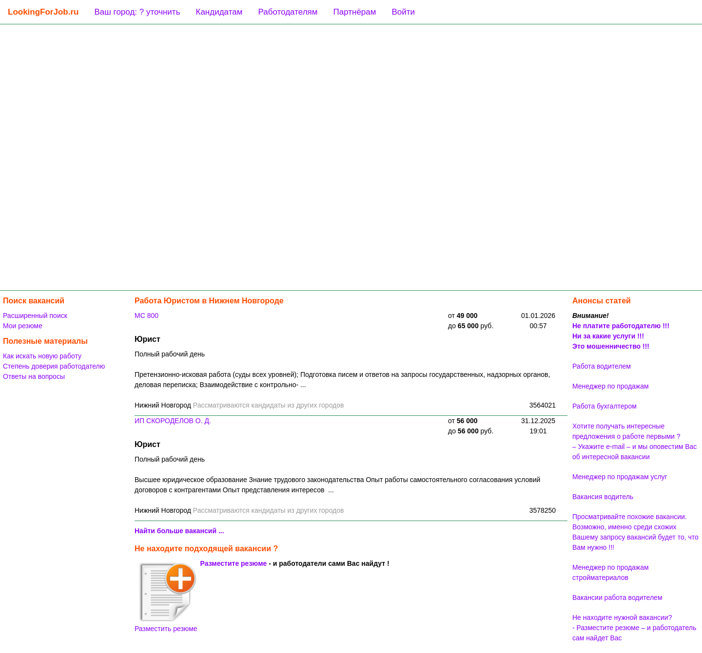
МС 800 (146, 315)
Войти (403, 12)
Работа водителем (601, 366)
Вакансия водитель (602, 497)
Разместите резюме (233, 563)
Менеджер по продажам (610, 386)
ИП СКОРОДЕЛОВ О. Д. (173, 421)
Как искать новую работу (42, 356)
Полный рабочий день (170, 354)
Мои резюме (22, 326)
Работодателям (287, 12)
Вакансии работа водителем (617, 597)
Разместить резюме (166, 597)
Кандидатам (219, 12)
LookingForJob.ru (43, 12)
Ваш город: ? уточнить (137, 12)
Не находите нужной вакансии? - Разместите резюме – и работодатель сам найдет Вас (634, 628)
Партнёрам (354, 12)
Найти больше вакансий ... (179, 531)
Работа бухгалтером (604, 406)
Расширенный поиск (35, 315)
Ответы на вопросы (34, 376)
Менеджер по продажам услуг (619, 477)
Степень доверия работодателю (54, 366)
